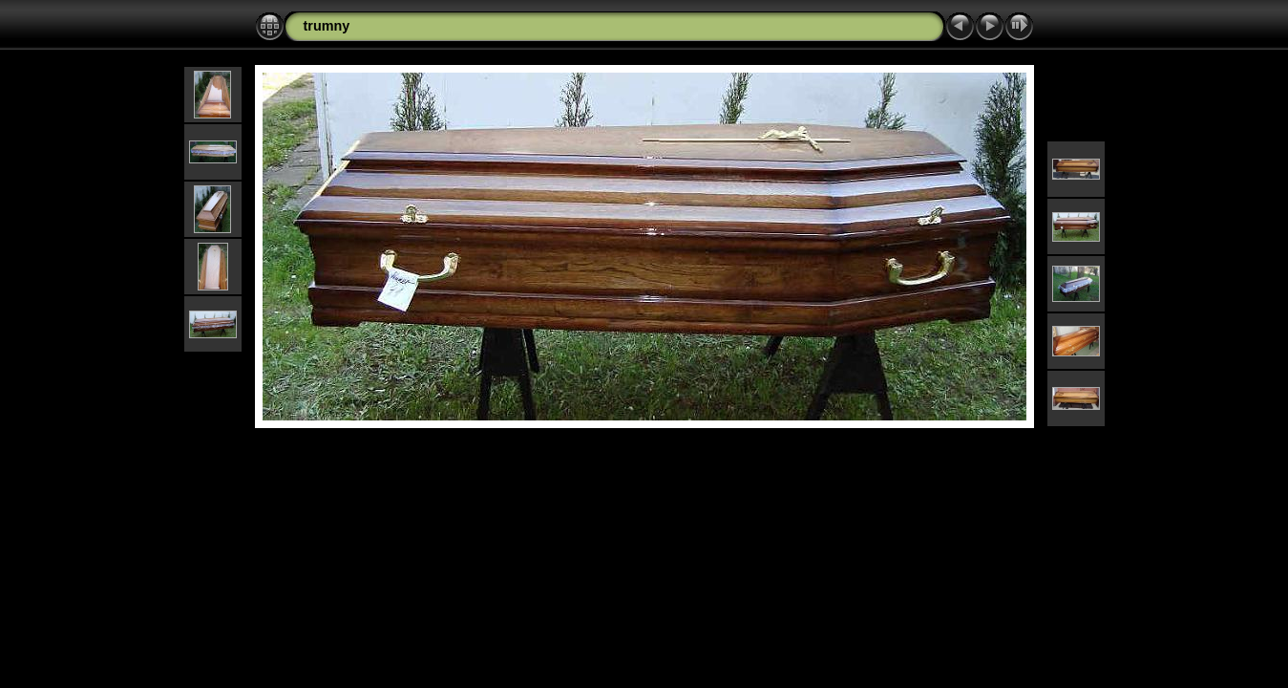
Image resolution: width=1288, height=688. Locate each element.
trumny (327, 25)
